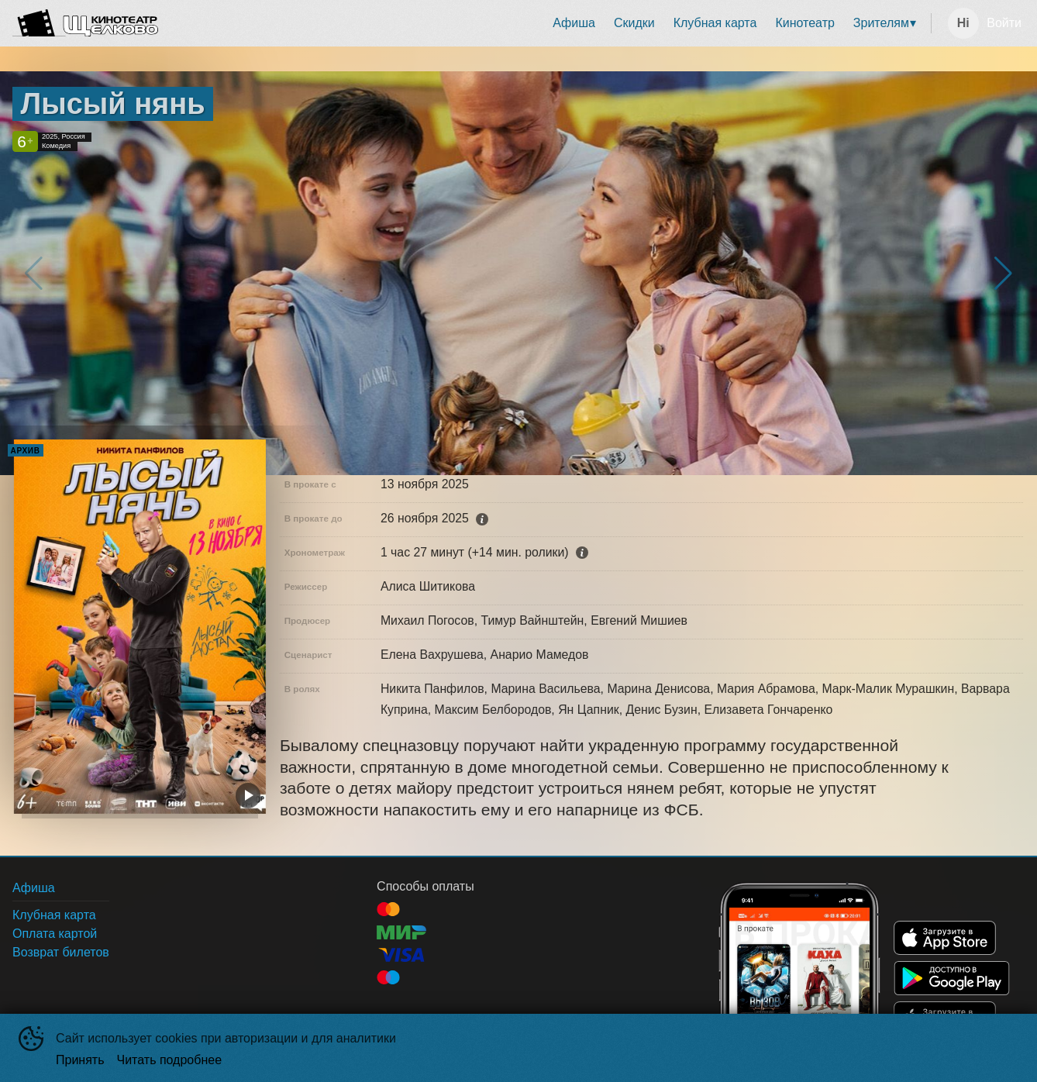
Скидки (634, 22)
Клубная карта (715, 22)
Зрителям (881, 22)
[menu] (548, 23)
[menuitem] (574, 23)
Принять (80, 1059)
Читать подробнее (169, 1059)
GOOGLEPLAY (951, 978)
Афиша (574, 22)
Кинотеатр (804, 22)
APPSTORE (944, 938)
